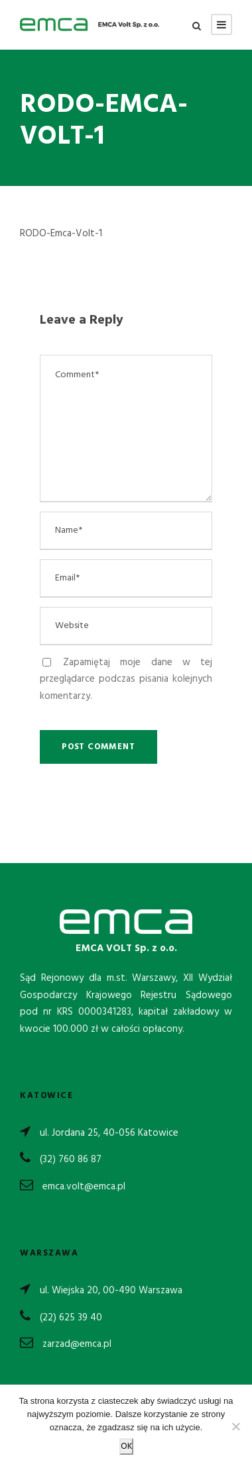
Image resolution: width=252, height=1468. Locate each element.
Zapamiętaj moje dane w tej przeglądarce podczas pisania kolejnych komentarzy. (126, 679)
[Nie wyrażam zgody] (235, 1426)
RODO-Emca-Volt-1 (61, 234)
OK (126, 1446)
